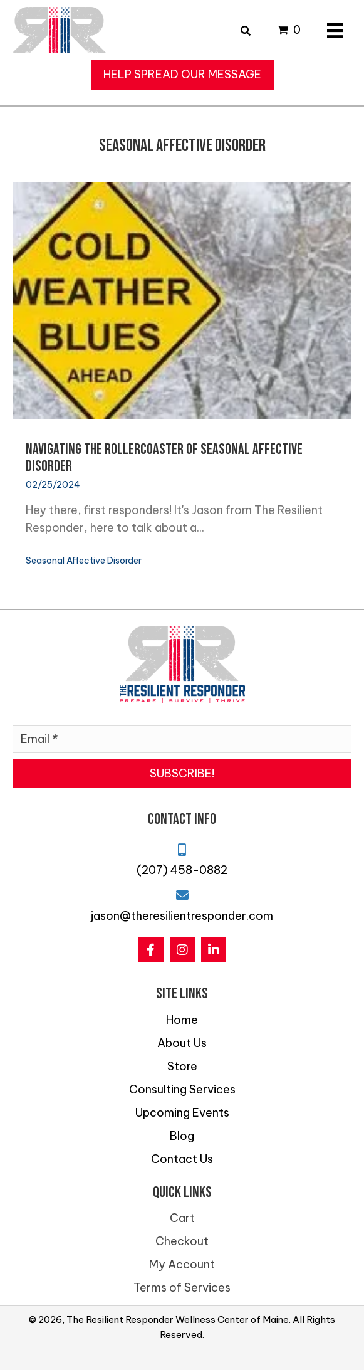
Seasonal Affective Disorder (84, 560)
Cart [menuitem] (182, 1218)
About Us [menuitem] (182, 1043)
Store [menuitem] (182, 1066)
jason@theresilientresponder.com (182, 916)
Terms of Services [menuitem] (182, 1287)
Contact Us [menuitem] (182, 1159)
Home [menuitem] (182, 1020)
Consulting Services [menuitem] (182, 1089)
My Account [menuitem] (182, 1264)
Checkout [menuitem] (182, 1241)
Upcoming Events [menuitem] (182, 1112)
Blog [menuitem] (182, 1136)
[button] (182, 75)
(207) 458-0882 (182, 870)
